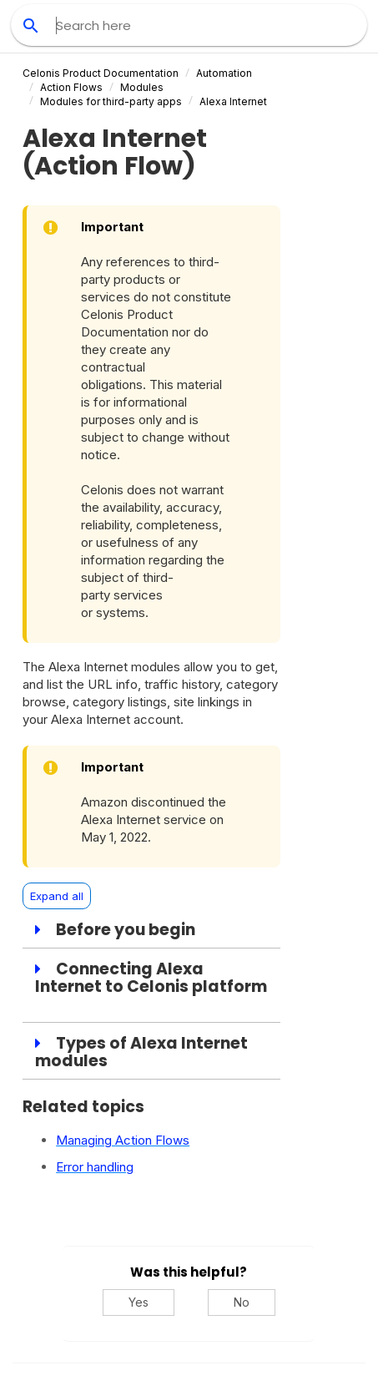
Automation (224, 73)
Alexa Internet (233, 101)
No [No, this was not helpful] (241, 1302)
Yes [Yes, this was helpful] (139, 1302)
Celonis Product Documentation (101, 73)
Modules (142, 87)
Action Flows (71, 87)
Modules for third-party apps (111, 101)
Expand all (56, 896)
